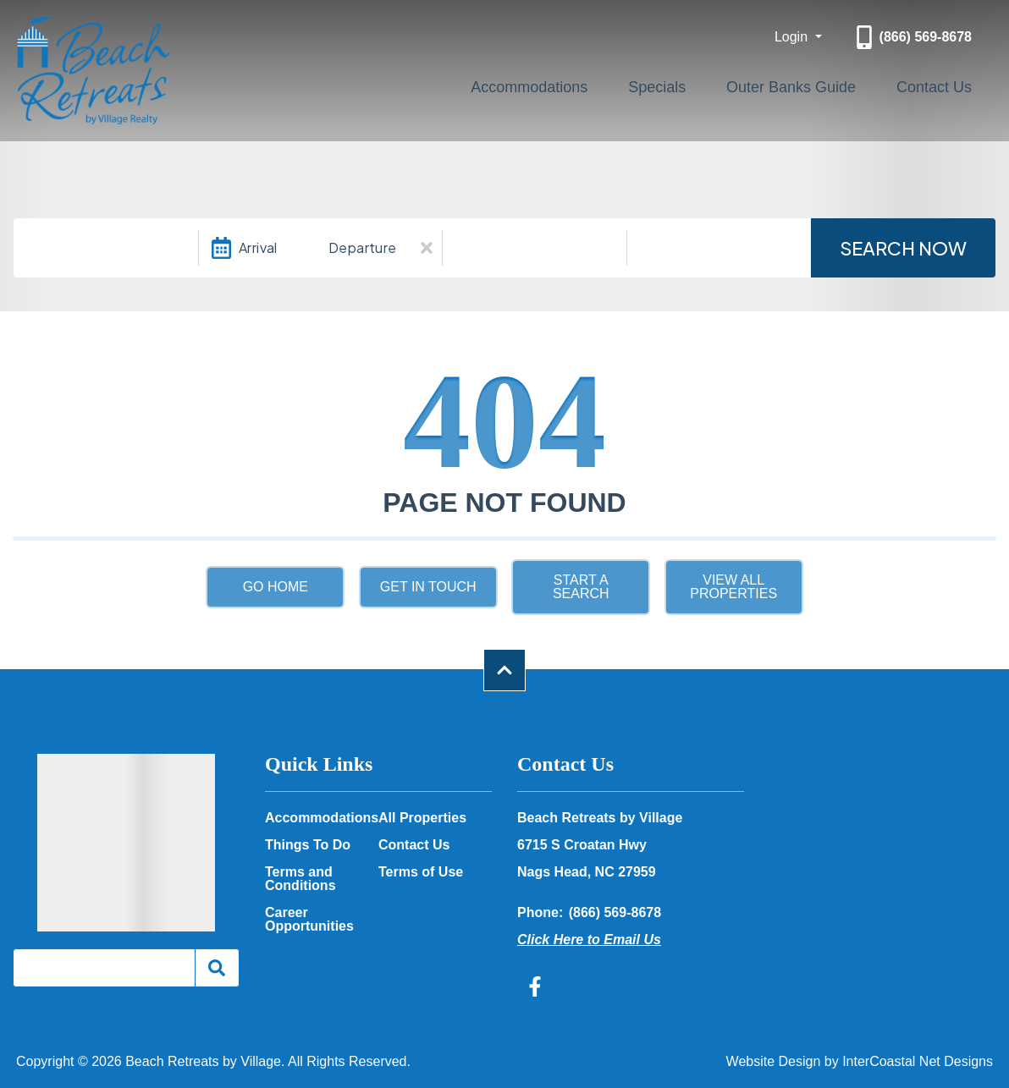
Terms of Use (420, 872)
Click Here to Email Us (589, 939)
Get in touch (428, 587)
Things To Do (307, 845)
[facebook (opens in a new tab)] (537, 986)
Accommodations (623, 83)
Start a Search (581, 587)
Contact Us (947, 83)
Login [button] (793, 37)
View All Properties (733, 587)
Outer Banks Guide (831, 83)
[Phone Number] (912, 37)
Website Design (773, 1061)
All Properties (422, 818)
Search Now (903, 248)
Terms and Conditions (300, 879)
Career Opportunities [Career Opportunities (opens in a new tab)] (309, 919)
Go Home (275, 587)
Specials (724, 83)
